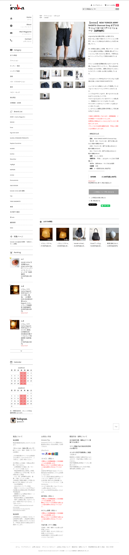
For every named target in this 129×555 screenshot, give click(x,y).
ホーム (18, 547)
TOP (41, 16)
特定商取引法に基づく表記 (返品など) (99, 183)
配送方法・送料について (79, 547)
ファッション (48, 16)
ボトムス (57, 16)
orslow (46, 17)
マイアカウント (97, 5)
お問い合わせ (36, 547)
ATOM (111, 547)
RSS (107, 547)
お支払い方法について (63, 547)
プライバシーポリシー (48, 547)
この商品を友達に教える (98, 197)
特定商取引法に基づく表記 (96, 547)
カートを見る (113, 5)
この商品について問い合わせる (103, 192)
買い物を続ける (95, 201)
